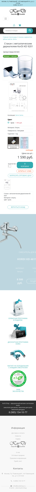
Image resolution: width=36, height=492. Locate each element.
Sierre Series (19, 115)
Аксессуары (13, 37)
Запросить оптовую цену (20, 175)
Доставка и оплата (18, 446)
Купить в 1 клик (24, 171)
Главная (5, 37)
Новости (18, 449)
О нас (18, 461)
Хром (12, 123)
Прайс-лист (18, 470)
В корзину (25, 165)
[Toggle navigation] (5, 19)
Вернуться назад (18, 207)
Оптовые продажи (18, 464)
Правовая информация (18, 467)
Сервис (17, 452)
